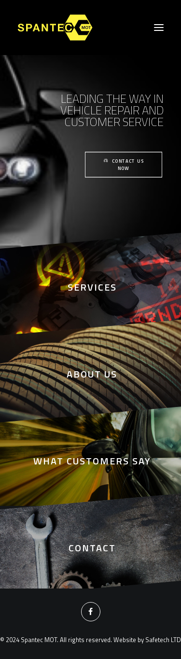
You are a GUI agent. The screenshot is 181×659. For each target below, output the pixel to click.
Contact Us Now (124, 164)
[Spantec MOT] (55, 27)
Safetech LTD (163, 640)
